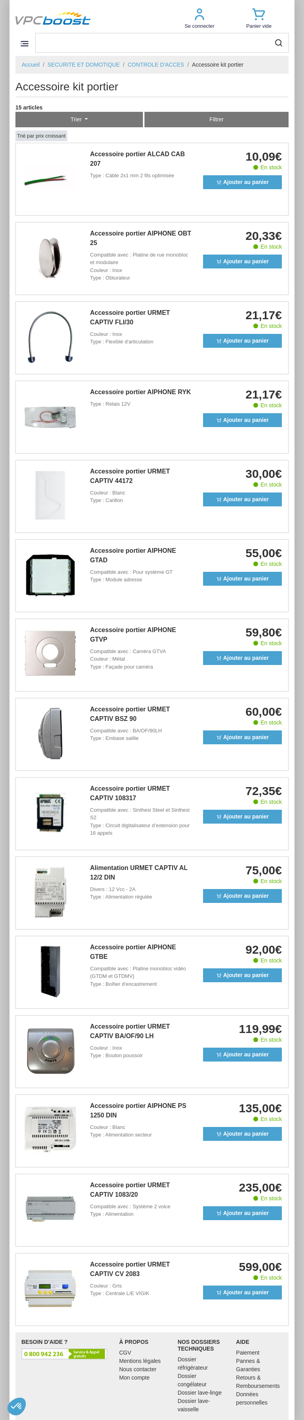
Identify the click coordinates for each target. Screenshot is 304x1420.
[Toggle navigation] (24, 43)
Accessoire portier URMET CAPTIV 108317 (130, 793)
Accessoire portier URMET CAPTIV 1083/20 (130, 1190)
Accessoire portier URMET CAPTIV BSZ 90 (130, 714)
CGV (125, 1352)
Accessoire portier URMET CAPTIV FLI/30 (130, 317)
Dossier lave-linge (200, 1392)
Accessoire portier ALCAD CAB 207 (137, 159)
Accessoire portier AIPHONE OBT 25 (140, 238)
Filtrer (216, 119)
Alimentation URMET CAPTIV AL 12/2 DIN (139, 872)
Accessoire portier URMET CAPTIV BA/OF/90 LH (130, 1031)
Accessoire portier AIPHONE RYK (140, 392)
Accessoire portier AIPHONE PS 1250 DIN (138, 1110)
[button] (199, 18)
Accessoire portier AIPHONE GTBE (133, 952)
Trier (76, 119)
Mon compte (134, 1377)
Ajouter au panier (242, 182)
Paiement (247, 1352)
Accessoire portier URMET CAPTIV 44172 (130, 476)
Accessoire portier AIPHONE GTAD (133, 555)
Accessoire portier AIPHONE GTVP (133, 635)
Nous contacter (137, 1369)
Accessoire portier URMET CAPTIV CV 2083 (130, 1269)
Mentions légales (140, 1361)
